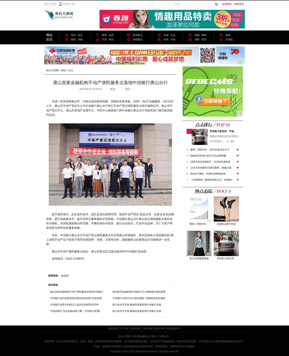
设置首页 (239, 4)
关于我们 (125, 328)
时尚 (166, 39)
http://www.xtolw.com (146, 351)
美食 (166, 35)
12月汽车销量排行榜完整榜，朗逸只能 (210, 167)
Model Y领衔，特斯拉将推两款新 (208, 173)
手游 (173, 39)
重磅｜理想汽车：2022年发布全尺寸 (209, 149)
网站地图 (171, 328)
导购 (80, 39)
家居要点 (137, 35)
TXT (178, 328)
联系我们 (136, 328)
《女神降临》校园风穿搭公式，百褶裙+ (211, 179)
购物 (197, 35)
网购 (203, 35)
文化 (173, 35)
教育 (104, 35)
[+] (232, 141)
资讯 (73, 35)
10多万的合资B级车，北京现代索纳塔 (210, 161)
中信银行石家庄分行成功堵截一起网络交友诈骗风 (138, 298)
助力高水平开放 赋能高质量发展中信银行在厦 (136, 304)
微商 (228, 35)
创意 (111, 35)
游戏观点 (137, 39)
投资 (203, 39)
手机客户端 (68, 4)
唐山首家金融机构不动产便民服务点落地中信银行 (76, 291)
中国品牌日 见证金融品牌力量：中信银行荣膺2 (75, 311)
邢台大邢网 (50, 4)
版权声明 (160, 328)
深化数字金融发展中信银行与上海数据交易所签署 (138, 291)
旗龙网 (64, 275)
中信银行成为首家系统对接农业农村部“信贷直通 (76, 298)
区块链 (229, 39)
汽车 (104, 39)
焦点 (80, 35)
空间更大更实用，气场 (222, 131)
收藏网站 (227, 4)
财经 (73, 39)
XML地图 (148, 328)
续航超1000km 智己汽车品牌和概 (208, 155)
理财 (197, 39)
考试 (111, 39)
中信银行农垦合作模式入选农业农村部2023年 (74, 304)
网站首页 (113, 328)
